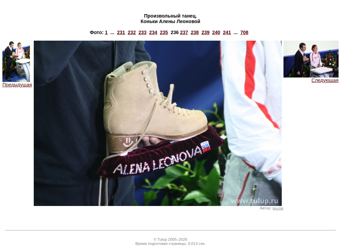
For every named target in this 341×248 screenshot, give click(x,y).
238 (195, 32)
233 (142, 32)
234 (153, 32)
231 (121, 32)
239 (205, 32)
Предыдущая (17, 82)
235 (164, 32)
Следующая (311, 78)
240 (216, 32)
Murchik (277, 208)
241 (227, 32)
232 (132, 32)
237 (184, 32)
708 (244, 32)
